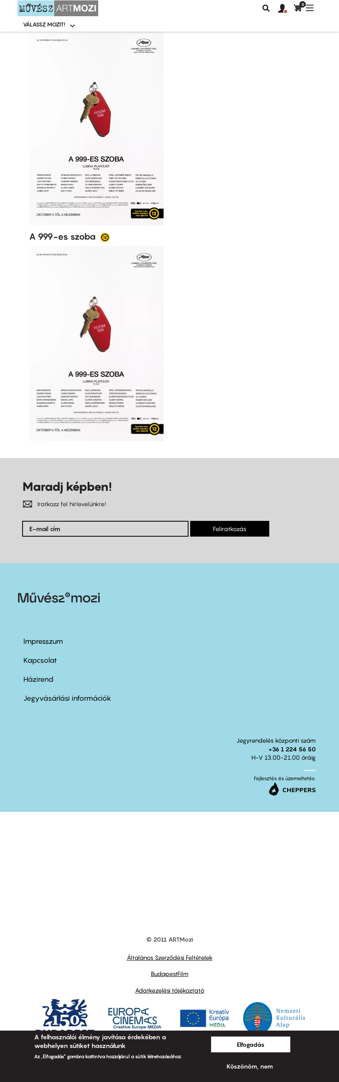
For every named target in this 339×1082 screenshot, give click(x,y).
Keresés (266, 8)
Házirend (38, 679)
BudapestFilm (170, 973)
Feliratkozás (229, 528)
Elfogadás (251, 1044)
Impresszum (43, 641)
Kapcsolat (40, 660)
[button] (286, 9)
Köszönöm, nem (250, 1066)
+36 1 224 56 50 (292, 749)
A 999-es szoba (63, 236)
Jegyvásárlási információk (67, 698)
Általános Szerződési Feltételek (170, 957)
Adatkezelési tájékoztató (169, 990)
